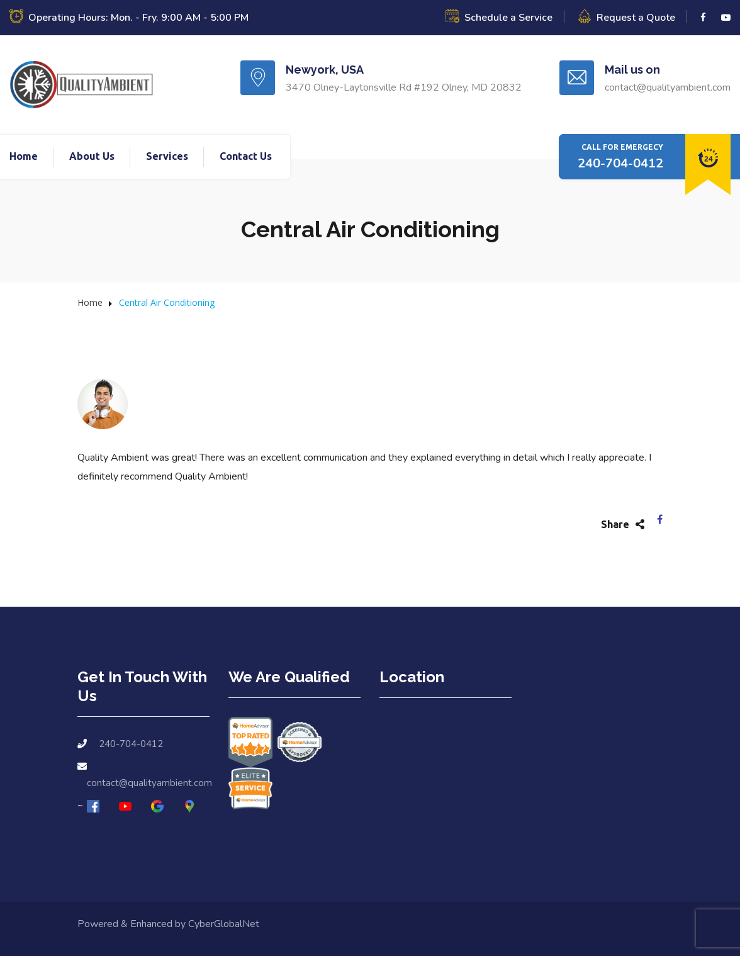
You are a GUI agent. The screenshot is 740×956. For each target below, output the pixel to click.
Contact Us (246, 156)
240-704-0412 (620, 163)
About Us (92, 156)
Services (167, 156)
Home (23, 156)
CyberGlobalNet (223, 924)
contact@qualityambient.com (149, 783)
